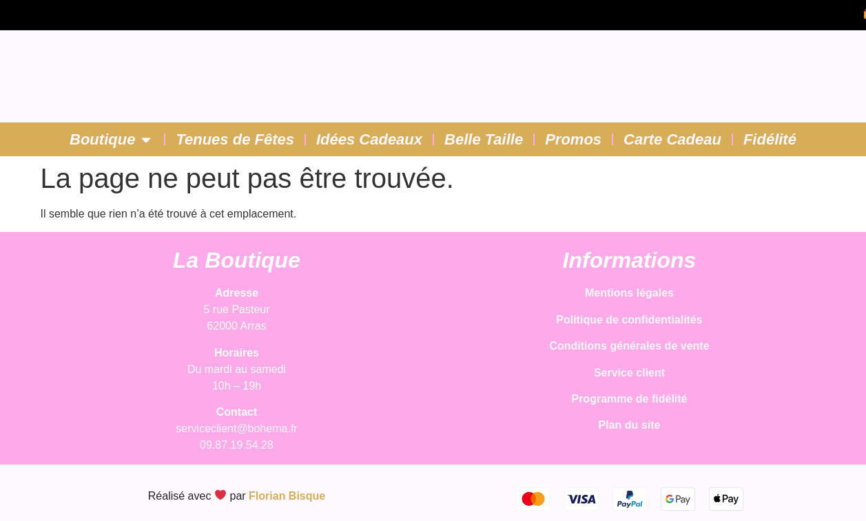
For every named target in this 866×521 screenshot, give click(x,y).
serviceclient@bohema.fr (236, 428)
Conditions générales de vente (629, 346)
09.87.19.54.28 (237, 445)
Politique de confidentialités (629, 320)
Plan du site (630, 425)
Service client (629, 373)
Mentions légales (629, 293)
